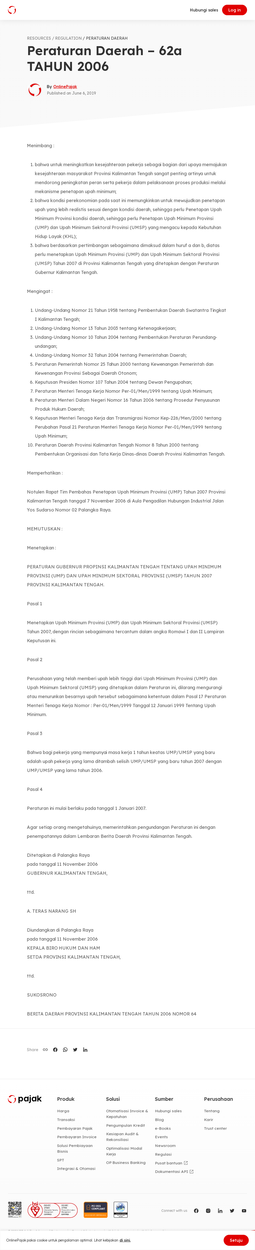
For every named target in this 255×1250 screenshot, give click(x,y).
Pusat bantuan (168, 1162)
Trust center (215, 1128)
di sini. (125, 1240)
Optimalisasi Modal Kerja (124, 1151)
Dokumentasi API (171, 1171)
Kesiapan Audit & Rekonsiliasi (122, 1136)
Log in (234, 9)
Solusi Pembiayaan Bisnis (75, 1148)
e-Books (163, 1128)
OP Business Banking (126, 1162)
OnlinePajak (65, 86)
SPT (60, 1159)
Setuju (236, 1240)
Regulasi (163, 1154)
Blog (159, 1119)
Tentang (212, 1110)
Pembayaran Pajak (75, 1128)
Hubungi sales (204, 9)
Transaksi (66, 1119)
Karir (208, 1119)
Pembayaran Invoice (77, 1136)
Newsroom (165, 1145)
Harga (63, 1110)
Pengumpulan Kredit (125, 1125)
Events (161, 1136)
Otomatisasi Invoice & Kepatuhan (127, 1113)
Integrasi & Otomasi (76, 1168)
